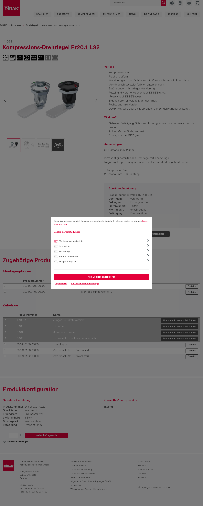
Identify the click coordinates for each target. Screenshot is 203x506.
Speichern (61, 284)
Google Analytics (67, 262)
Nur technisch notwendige (85, 284)
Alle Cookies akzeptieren (101, 277)
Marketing (64, 251)
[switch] (56, 246)
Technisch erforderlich (70, 241)
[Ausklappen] (148, 241)
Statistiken (64, 246)
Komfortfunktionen (68, 257)
